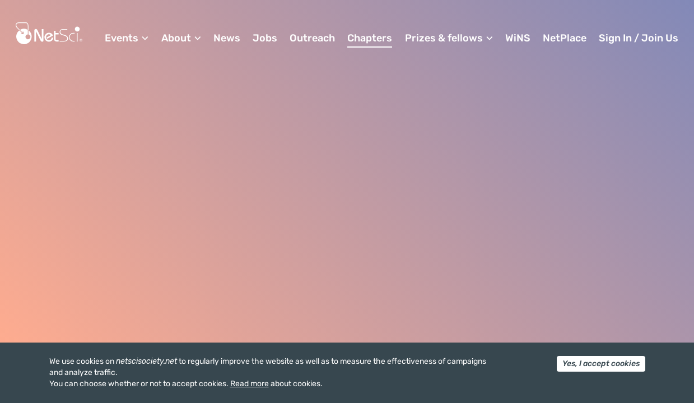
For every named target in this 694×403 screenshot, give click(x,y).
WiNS (517, 38)
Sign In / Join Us (638, 38)
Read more (249, 383)
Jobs (265, 38)
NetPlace (564, 38)
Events (121, 38)
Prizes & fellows (444, 38)
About (176, 38)
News (226, 38)
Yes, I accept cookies (601, 363)
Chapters (369, 38)
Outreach (312, 38)
